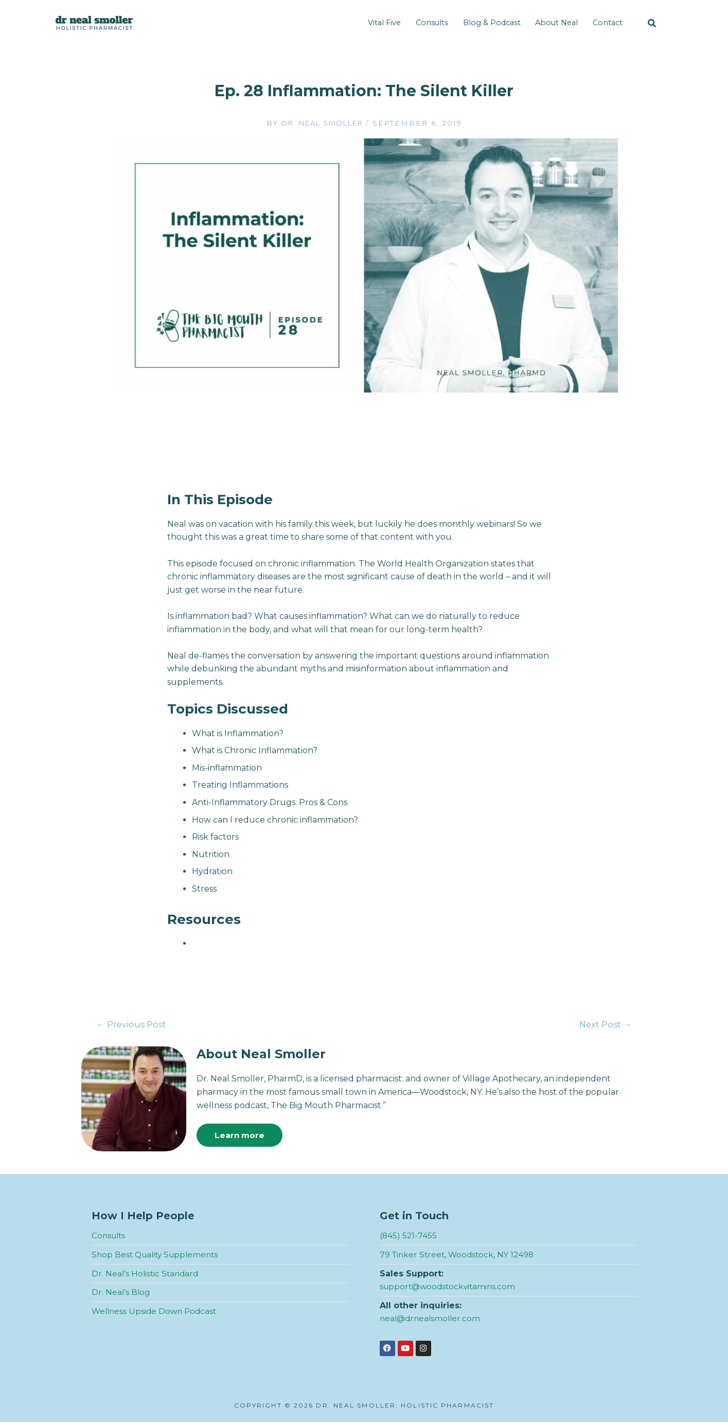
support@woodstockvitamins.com (450, 1287)
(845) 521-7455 (409, 1236)
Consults (432, 22)
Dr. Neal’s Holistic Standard (147, 1274)
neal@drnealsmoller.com (432, 1319)
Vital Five (384, 22)
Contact (608, 22)
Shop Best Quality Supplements (158, 1255)
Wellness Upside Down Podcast (156, 1312)
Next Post (604, 1024)
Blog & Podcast (492, 22)
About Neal (556, 22)
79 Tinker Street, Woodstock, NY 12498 (459, 1255)
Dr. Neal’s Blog (121, 1293)
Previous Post (132, 1024)
